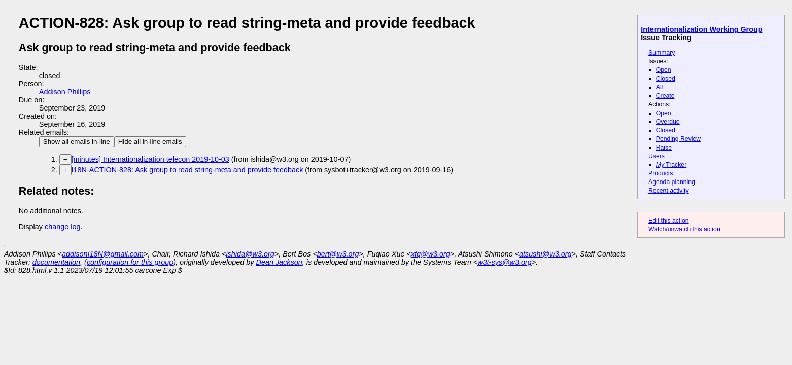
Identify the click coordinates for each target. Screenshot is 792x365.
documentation (56, 262)
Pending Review (678, 138)
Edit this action (668, 220)
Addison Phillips (65, 92)
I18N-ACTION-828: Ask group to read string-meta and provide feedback (187, 170)
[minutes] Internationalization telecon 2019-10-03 (150, 159)
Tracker (671, 164)
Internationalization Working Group (701, 29)
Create (665, 95)
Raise (664, 147)
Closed (665, 78)
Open (663, 70)
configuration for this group (130, 262)
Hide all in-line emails (150, 141)
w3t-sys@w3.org (504, 262)
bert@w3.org (338, 254)
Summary (661, 52)
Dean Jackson (279, 262)
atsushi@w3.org (545, 254)
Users (656, 156)
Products (660, 173)
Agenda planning (671, 182)
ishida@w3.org (250, 254)
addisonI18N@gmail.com (103, 254)
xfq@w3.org (430, 254)
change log (62, 227)
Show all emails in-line (76, 141)
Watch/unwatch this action (684, 229)
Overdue (668, 121)
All (659, 87)
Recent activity (668, 190)
